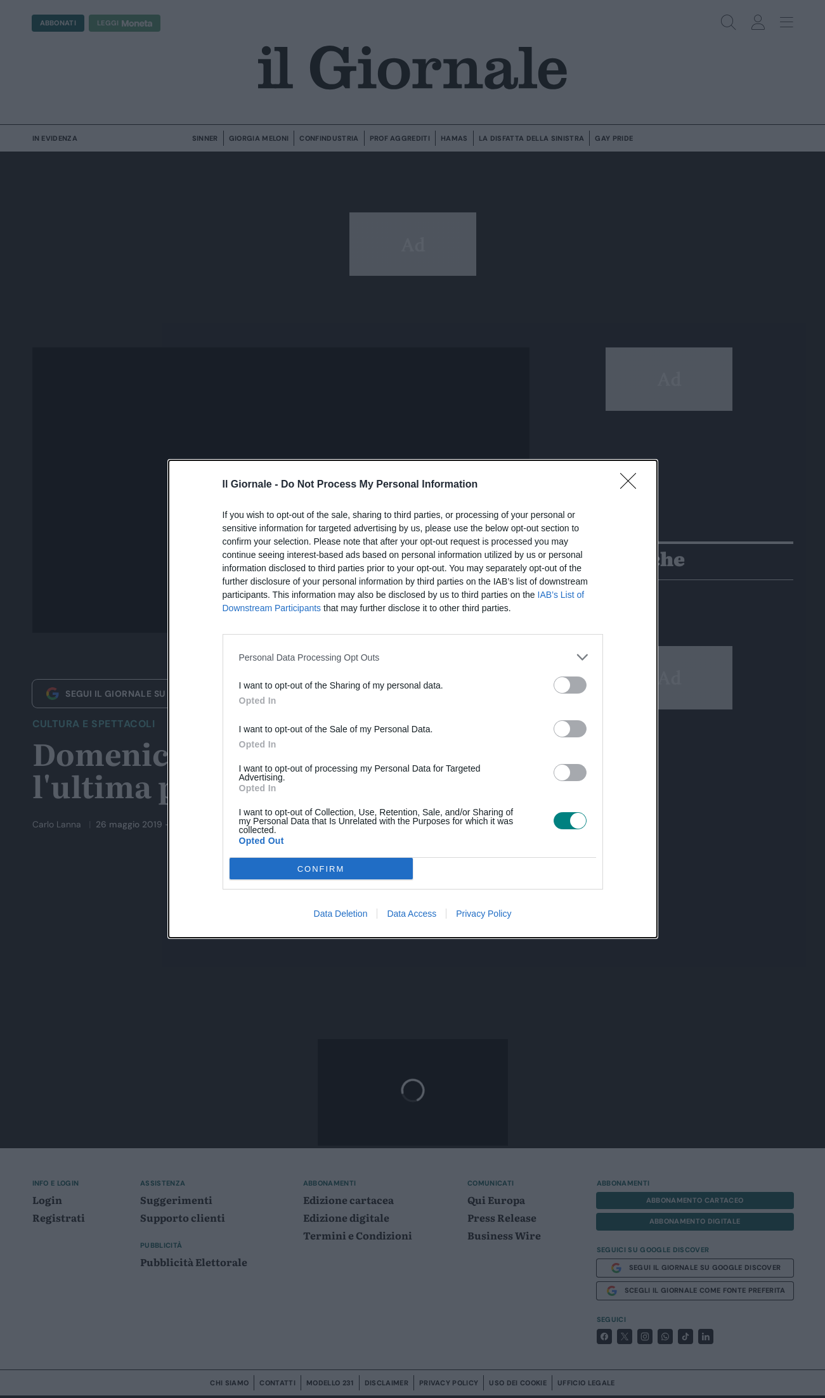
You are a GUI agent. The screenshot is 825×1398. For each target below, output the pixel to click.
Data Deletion (341, 914)
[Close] (632, 485)
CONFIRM (321, 868)
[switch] (570, 685)
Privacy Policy (483, 914)
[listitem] (413, 657)
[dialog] (413, 699)
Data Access (411, 914)
